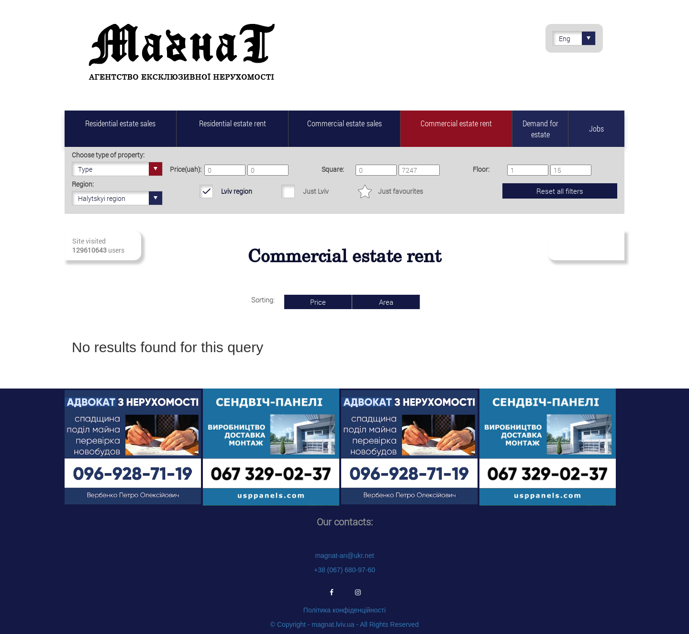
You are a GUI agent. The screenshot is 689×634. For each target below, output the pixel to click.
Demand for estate (540, 129)
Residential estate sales (120, 123)
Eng (577, 38)
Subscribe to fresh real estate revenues (585, 245)
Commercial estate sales (344, 123)
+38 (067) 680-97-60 (344, 570)
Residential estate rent (232, 123)
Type (120, 169)
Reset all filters (559, 191)
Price (318, 302)
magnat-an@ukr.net (344, 555)
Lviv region (236, 191)
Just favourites (400, 191)
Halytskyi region (120, 198)
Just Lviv (316, 191)
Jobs (596, 128)
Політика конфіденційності (344, 610)
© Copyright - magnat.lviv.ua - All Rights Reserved (344, 624)
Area (386, 302)
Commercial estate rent (456, 123)
